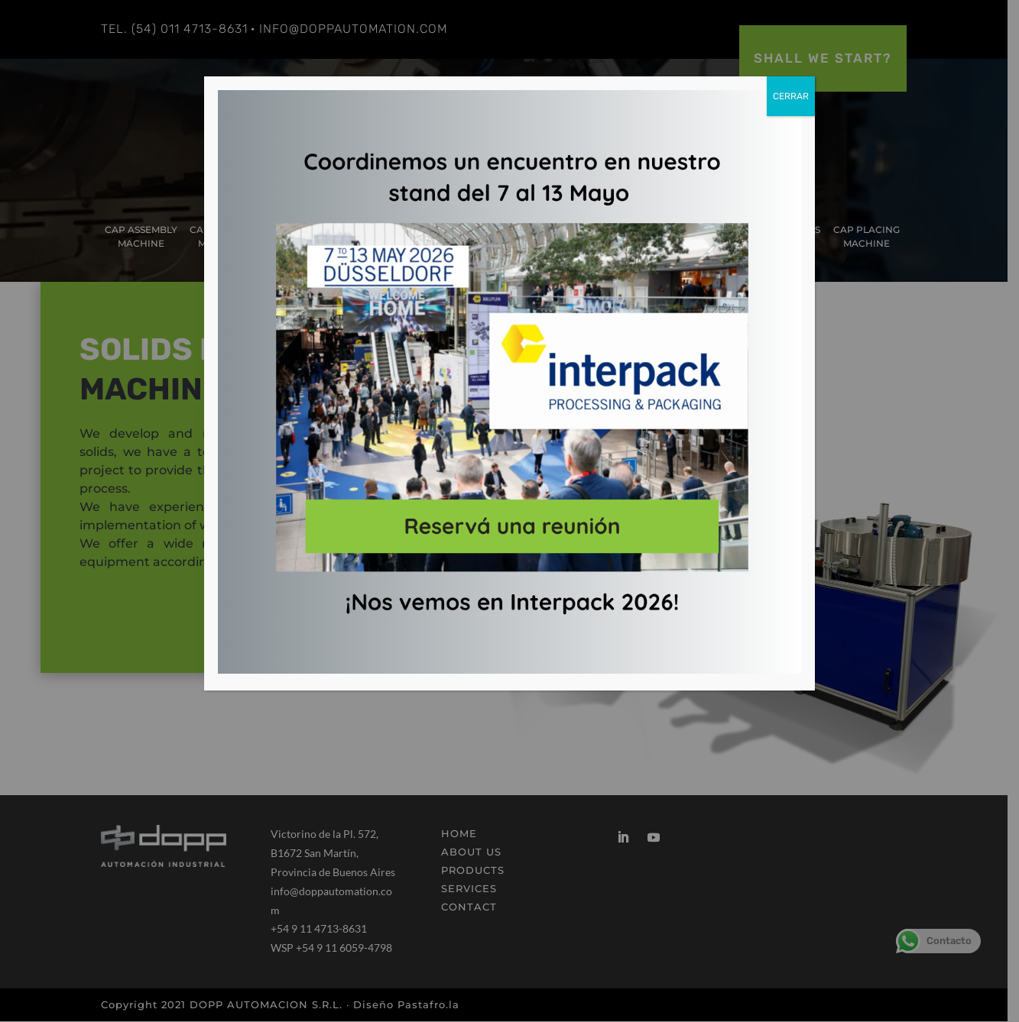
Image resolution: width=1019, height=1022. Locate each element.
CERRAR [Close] (791, 96)
